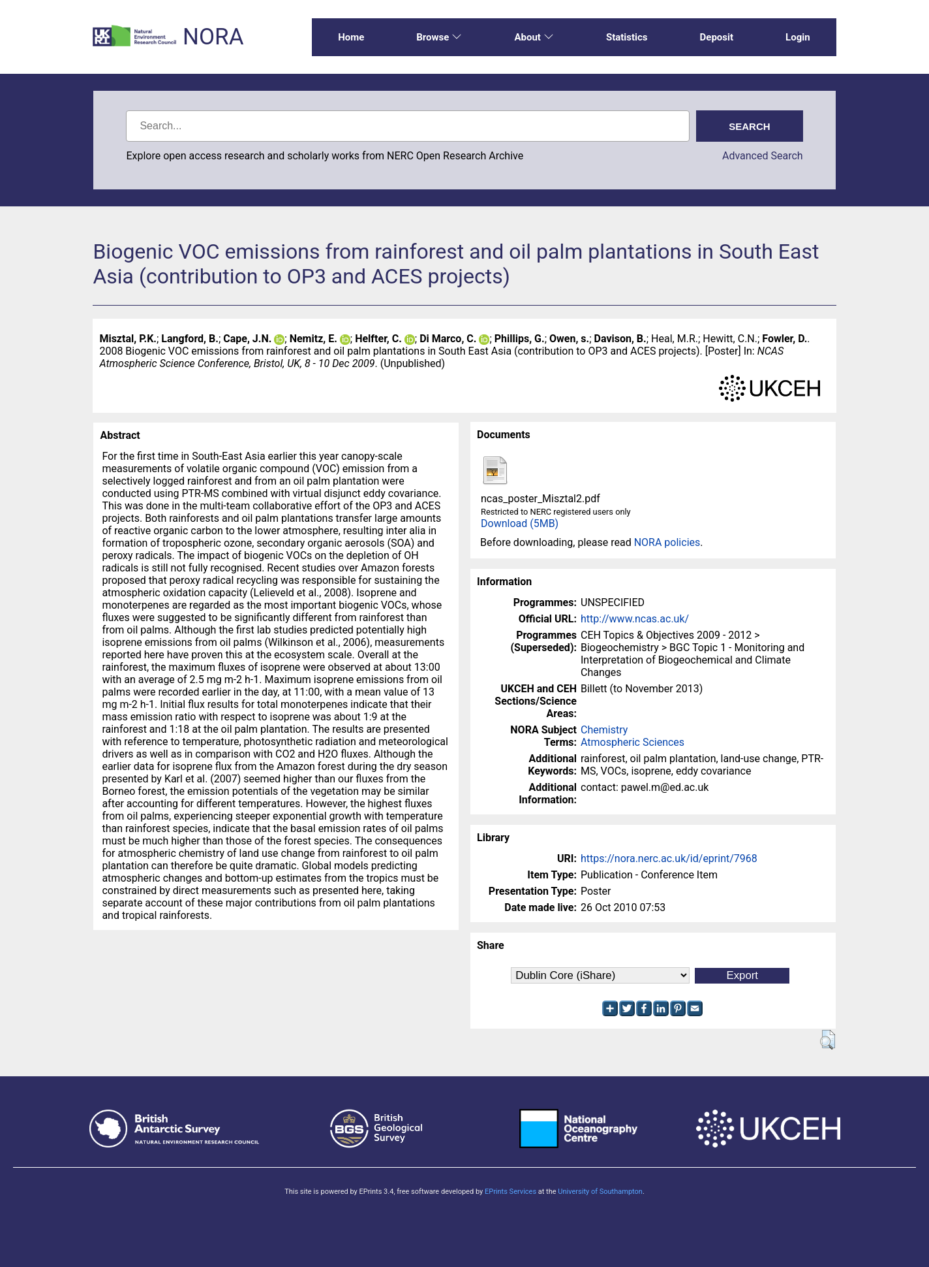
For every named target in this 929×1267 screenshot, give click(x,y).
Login (797, 37)
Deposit (717, 37)
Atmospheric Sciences (632, 742)
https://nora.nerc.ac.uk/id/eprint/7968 (669, 858)
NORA (213, 37)
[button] (827, 1040)
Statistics (627, 37)
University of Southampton (600, 1191)
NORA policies (667, 542)
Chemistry (604, 730)
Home (351, 37)
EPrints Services (510, 1191)
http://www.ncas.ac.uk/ (635, 619)
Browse (439, 37)
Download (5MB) (519, 523)
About (533, 37)
